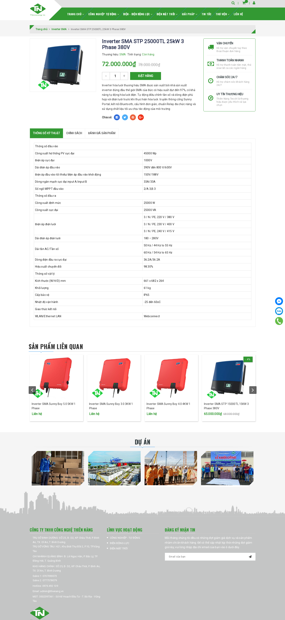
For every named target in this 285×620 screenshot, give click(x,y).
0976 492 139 (50, 585)
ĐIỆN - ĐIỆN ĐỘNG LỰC (138, 14)
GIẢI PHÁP (189, 14)
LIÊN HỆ (238, 14)
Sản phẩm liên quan (56, 346)
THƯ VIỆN (223, 14)
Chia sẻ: (107, 117)
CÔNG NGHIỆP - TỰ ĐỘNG (125, 537)
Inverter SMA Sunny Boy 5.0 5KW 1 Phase (53, 406)
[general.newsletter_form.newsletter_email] (210, 557)
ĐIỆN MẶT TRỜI (167, 14)
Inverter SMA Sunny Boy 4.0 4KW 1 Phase (168, 406)
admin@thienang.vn (52, 591)
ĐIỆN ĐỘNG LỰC (119, 543)
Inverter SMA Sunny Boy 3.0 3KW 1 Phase (111, 406)
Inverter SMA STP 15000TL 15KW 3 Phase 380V (226, 406)
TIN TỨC (207, 14)
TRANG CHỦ (75, 14)
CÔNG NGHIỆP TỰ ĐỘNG (103, 14)
